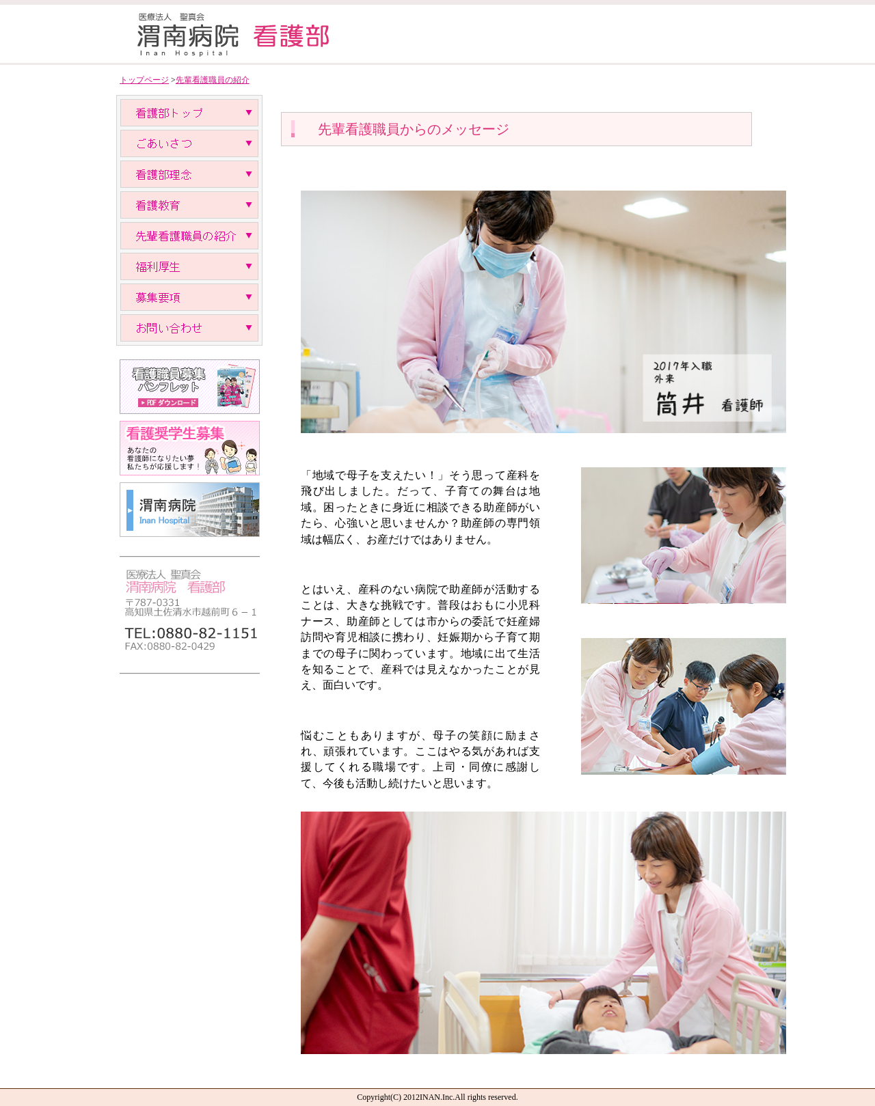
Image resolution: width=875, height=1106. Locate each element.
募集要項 (189, 297)
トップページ (144, 80)
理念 (189, 174)
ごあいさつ (189, 143)
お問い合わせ (189, 328)
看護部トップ (189, 113)
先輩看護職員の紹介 (213, 80)
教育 (189, 205)
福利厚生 (189, 266)
